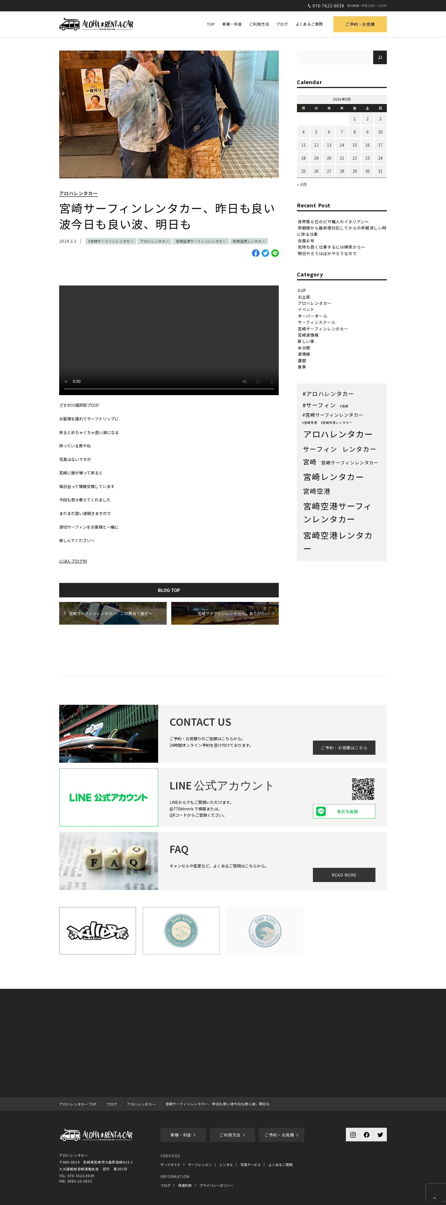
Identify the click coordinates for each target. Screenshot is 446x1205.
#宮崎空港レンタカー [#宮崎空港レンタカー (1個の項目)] (336, 422)
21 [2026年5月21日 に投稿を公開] (342, 158)
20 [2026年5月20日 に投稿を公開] (329, 158)
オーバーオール (312, 316)
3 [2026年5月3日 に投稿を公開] (380, 119)
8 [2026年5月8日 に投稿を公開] (355, 132)
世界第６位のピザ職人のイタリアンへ (333, 221)
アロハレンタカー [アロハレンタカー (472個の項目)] (338, 434)
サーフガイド (170, 1164)
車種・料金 (183, 1135)
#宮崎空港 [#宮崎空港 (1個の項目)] (309, 422)
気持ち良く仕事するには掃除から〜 (331, 247)
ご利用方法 (232, 1135)
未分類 (304, 348)
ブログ (165, 1185)
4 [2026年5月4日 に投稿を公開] (303, 132)
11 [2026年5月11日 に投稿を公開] (303, 145)
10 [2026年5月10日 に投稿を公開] (380, 132)
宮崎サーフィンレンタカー (323, 328)
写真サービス (250, 1164)
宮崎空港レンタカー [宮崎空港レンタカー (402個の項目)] (338, 541)
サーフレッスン (200, 1164)
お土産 (304, 296)
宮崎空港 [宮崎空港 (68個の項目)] (317, 491)
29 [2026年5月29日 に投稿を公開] (354, 171)
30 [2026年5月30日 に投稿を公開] (367, 171)
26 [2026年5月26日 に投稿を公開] (316, 171)
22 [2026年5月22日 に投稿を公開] (354, 158)
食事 (302, 367)
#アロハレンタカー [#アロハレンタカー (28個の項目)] (328, 393)
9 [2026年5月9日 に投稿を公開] (367, 132)
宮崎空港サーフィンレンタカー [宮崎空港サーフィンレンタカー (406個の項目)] (337, 512)
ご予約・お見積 (360, 24)
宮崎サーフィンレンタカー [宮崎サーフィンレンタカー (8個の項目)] (350, 462)
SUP (302, 290)
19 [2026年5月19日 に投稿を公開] (316, 158)
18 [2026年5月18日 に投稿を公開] (303, 158)
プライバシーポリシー (216, 1185)
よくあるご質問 (280, 1164)
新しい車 (306, 341)
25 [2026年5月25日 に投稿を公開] (303, 171)
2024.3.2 (68, 241)
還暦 (302, 360)
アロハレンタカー (78, 193)
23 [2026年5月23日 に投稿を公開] (367, 158)
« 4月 (302, 184)
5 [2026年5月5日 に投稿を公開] (316, 132)
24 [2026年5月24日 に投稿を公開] (380, 158)
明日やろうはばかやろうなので (327, 253)
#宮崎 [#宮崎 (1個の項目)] (344, 406)
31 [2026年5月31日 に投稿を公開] (380, 171)
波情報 (304, 354)
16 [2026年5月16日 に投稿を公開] (367, 145)
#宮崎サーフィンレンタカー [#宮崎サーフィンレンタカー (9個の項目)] (332, 414)
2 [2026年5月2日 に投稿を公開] (367, 119)
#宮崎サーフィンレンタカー (110, 241)
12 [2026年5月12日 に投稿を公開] (316, 145)
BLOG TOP (169, 590)
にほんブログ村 (73, 561)
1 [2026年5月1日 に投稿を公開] (355, 119)
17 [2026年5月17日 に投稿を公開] (380, 145)
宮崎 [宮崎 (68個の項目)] (310, 461)
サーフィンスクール (317, 322)
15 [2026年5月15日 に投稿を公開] (354, 145)
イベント (306, 309)
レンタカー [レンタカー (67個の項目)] (359, 449)
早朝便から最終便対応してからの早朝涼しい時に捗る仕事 (341, 231)
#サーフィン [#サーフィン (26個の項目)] (319, 405)
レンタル (226, 1164)
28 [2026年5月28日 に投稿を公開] (342, 171)
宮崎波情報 (308, 335)
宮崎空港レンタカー (249, 241)
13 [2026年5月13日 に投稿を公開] (329, 145)
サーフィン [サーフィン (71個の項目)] (320, 449)
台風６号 (306, 240)
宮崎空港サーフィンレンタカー (201, 241)
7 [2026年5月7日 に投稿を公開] (342, 132)
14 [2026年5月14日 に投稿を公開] (342, 145)
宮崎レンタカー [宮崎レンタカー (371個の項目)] (333, 476)
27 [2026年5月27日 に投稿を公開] (329, 171)
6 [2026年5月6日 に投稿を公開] (329, 132)
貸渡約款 (185, 1185)
